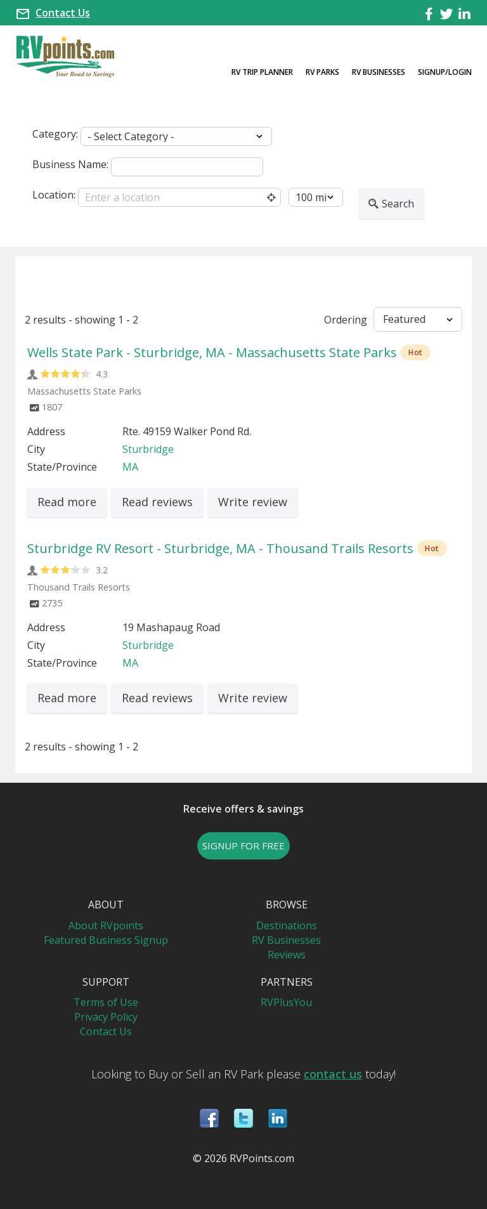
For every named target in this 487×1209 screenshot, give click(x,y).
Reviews (287, 955)
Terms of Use (106, 1002)
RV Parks (322, 72)
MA (130, 467)
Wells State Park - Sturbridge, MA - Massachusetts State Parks (212, 352)
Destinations (286, 925)
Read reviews (157, 501)
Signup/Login (445, 72)
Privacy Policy (106, 1017)
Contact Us (63, 13)
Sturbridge (148, 449)
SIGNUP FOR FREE (243, 845)
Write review (252, 501)
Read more (66, 501)
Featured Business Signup (106, 940)
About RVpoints (105, 925)
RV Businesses (378, 72)
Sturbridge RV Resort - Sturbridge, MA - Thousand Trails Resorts (220, 548)
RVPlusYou (286, 1002)
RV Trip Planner (262, 72)
